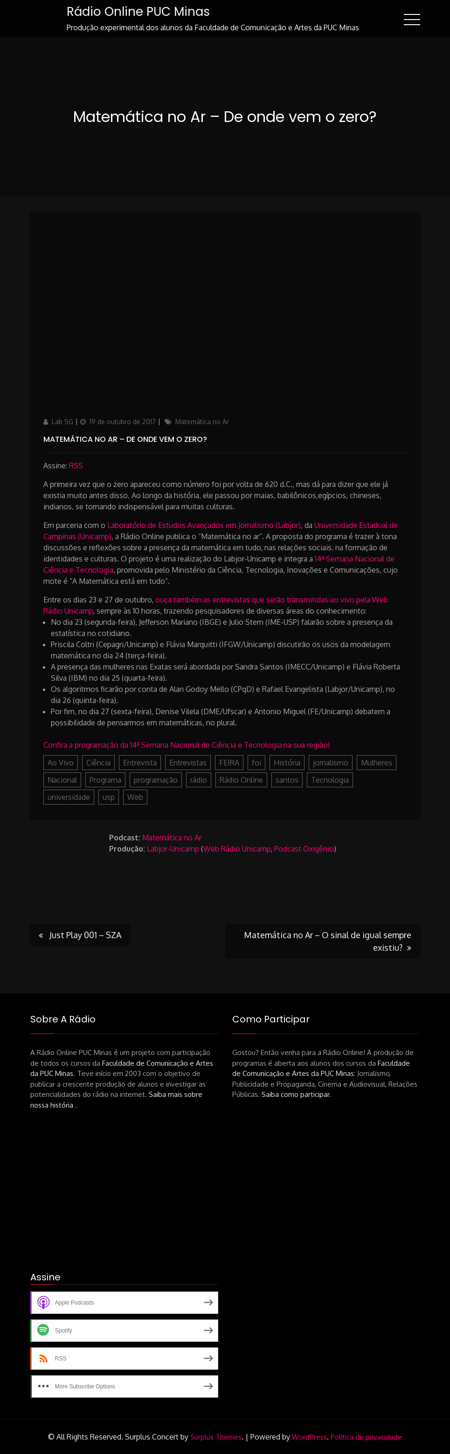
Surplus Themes (216, 1437)
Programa (105, 779)
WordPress (309, 1437)
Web (135, 797)
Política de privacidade (366, 1437)
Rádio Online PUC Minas (138, 11)
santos (287, 779)
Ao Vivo (61, 762)
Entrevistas (188, 762)
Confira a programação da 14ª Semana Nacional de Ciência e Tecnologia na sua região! (186, 745)
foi (256, 762)
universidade (69, 797)
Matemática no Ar (202, 422)
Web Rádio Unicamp (236, 848)
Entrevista (140, 762)
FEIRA (229, 762)
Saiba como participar (295, 1094)
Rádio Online (241, 779)
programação (156, 779)
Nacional (62, 779)
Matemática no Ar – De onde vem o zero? (125, 439)
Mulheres (376, 762)
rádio (198, 779)
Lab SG (62, 422)
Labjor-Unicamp (173, 848)
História (287, 762)
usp (109, 797)
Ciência (98, 762)
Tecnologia (330, 779)
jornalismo (330, 762)
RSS (76, 465)
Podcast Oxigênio (304, 848)
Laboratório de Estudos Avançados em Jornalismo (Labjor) (204, 525)
